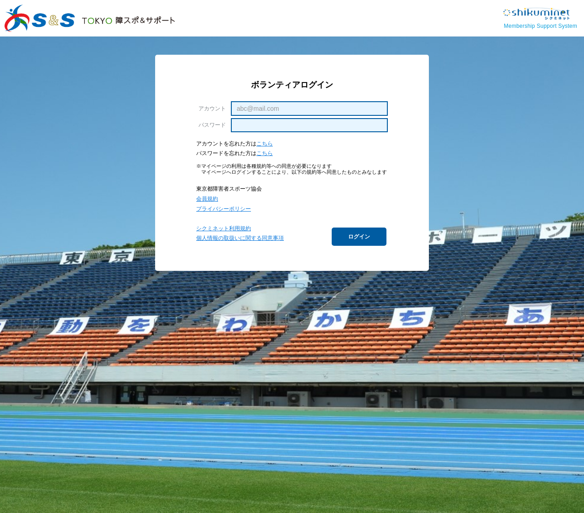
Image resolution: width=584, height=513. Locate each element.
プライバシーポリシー (223, 209)
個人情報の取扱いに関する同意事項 (240, 238)
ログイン (359, 236)
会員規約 (207, 199)
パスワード (212, 125)
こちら (264, 143)
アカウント (212, 108)
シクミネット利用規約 (223, 228)
